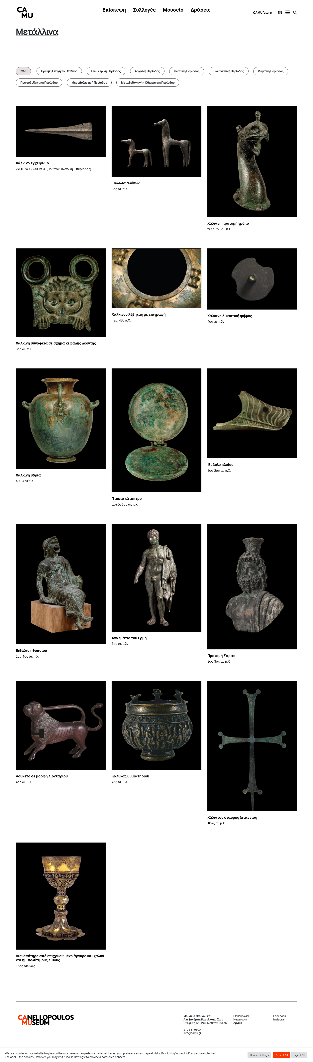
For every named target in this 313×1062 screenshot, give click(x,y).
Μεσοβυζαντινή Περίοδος (89, 82)
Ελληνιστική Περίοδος (228, 71)
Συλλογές (144, 9)
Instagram (279, 1019)
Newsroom (240, 1019)
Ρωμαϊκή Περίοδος (270, 71)
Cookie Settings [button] (259, 1055)
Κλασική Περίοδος (186, 71)
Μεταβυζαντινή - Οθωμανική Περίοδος (147, 82)
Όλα (23, 71)
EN (280, 12)
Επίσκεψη (114, 9)
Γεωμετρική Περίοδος (106, 71)
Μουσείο (173, 9)
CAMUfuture (262, 12)
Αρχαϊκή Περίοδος (147, 71)
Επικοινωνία (241, 1016)
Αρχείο (237, 1022)
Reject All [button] (299, 1055)
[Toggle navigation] (287, 13)
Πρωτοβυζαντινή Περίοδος (38, 82)
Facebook (279, 1016)
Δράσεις (201, 9)
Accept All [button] (282, 1055)
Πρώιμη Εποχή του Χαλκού (59, 71)
